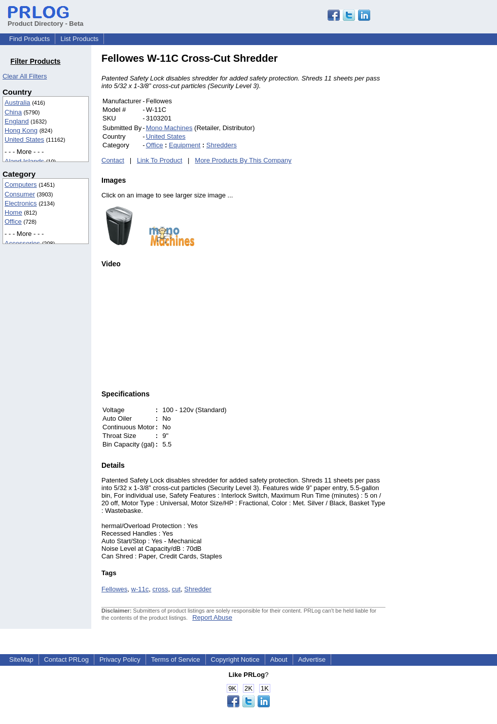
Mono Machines (169, 128)
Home (13, 212)
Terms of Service (175, 659)
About (279, 659)
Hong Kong (21, 130)
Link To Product (159, 160)
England (17, 121)
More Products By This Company (243, 160)
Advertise (312, 659)
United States (24, 139)
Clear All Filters (25, 76)
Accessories (22, 243)
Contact (112, 160)
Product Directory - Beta (46, 19)
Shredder (197, 589)
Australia (17, 102)
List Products (79, 39)
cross (160, 589)
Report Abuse (212, 617)
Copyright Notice (235, 659)
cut (176, 589)
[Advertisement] (453, 204)
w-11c (140, 589)
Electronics (21, 203)
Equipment (184, 145)
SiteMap (21, 659)
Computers (21, 184)
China (13, 112)
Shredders (221, 145)
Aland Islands (24, 161)
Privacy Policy (119, 659)
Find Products (29, 39)
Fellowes (114, 589)
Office (13, 221)
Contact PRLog (66, 659)
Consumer (20, 194)
